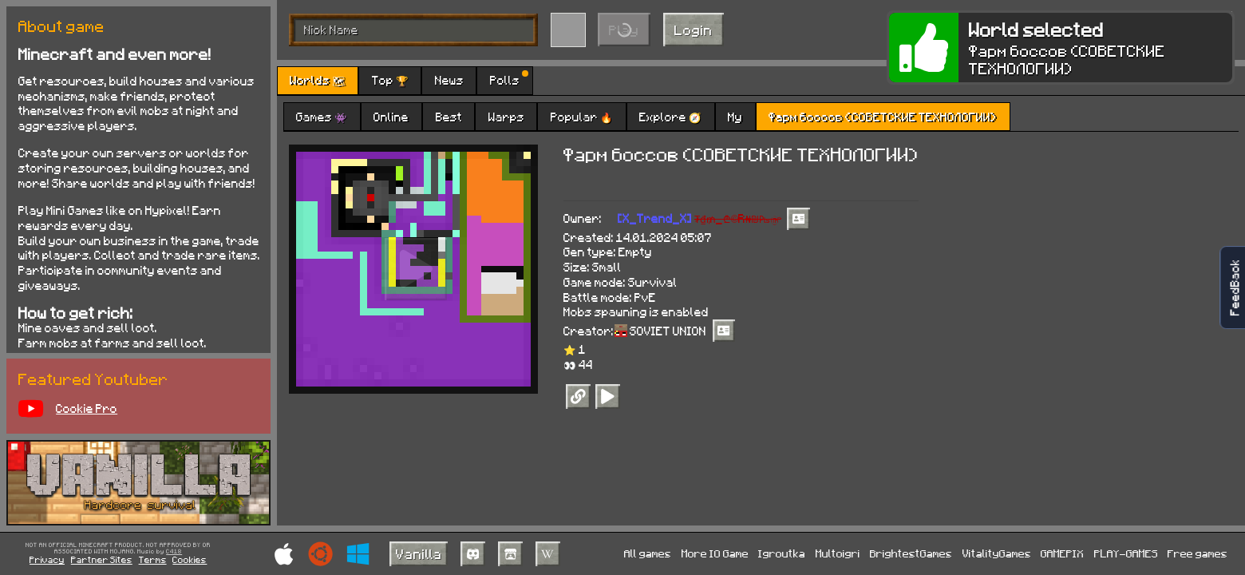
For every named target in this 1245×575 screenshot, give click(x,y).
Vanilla (419, 553)
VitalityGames (996, 553)
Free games (1197, 553)
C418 (174, 551)
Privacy (47, 559)
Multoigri (838, 553)
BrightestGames (911, 553)
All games (647, 553)
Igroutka (781, 553)
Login (693, 29)
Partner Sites (101, 559)
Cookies (189, 559)
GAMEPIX (1062, 553)
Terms (153, 559)
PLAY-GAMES (1126, 553)
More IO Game (715, 553)
